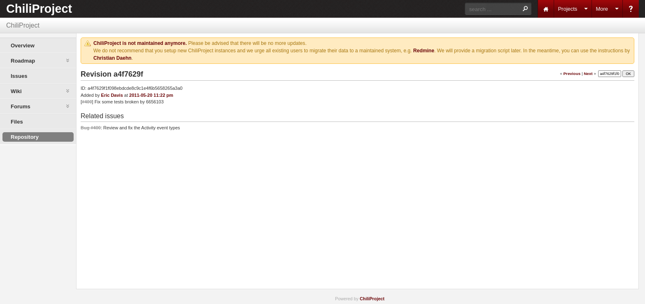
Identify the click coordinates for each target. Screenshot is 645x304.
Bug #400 (91, 127)
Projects (567, 9)
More (602, 9)
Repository (25, 137)
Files (17, 122)
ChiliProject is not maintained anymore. (140, 43)
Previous (571, 73)
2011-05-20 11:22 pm (151, 95)
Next (588, 73)
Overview (23, 45)
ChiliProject (39, 8)
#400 (87, 101)
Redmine (423, 51)
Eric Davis (112, 95)
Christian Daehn (112, 58)
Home (546, 9)
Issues (19, 76)
